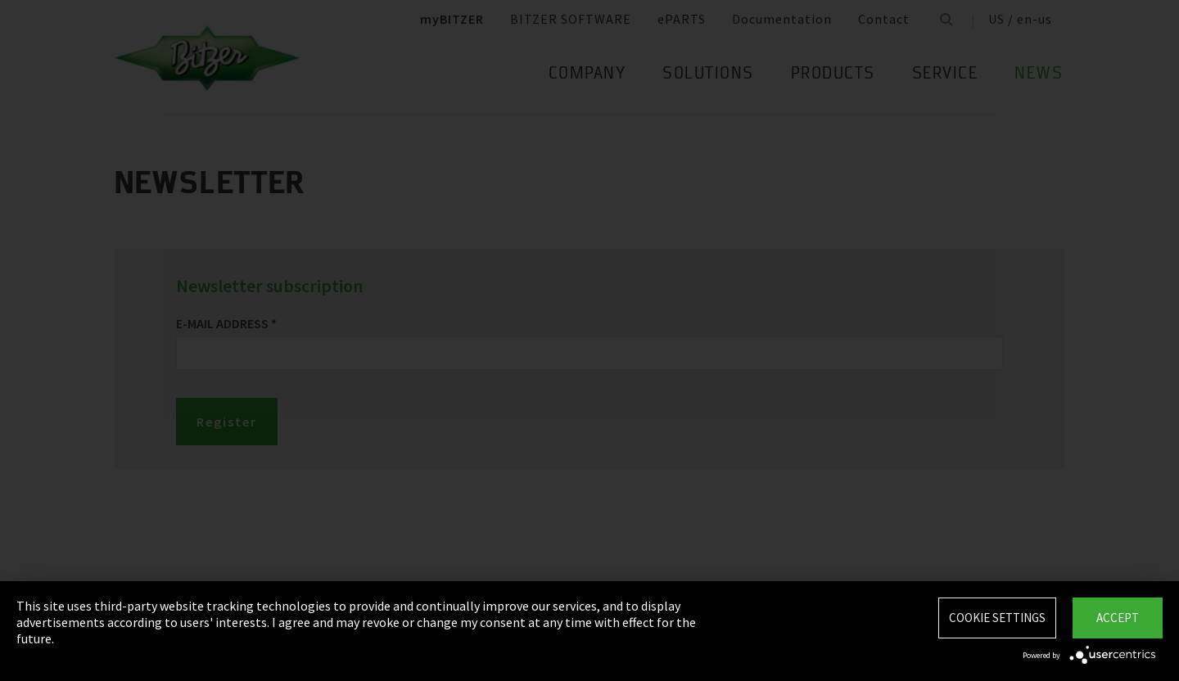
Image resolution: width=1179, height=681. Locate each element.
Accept (1117, 617)
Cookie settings (997, 617)
